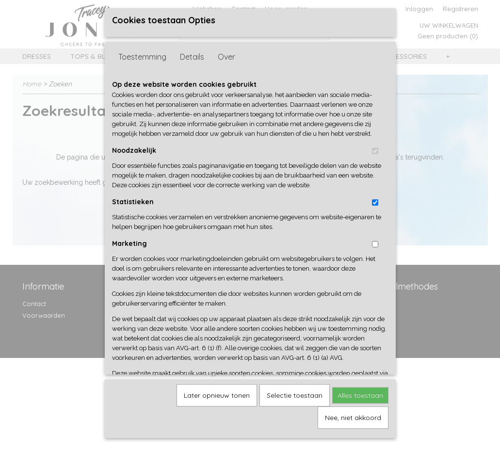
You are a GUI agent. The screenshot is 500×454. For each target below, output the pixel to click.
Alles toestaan (360, 394)
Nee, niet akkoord (353, 416)
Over (226, 56)
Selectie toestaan (295, 394)
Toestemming (142, 56)
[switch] (375, 150)
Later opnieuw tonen (217, 394)
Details (192, 56)
